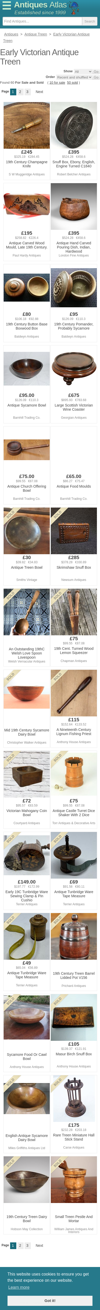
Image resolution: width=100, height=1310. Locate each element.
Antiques (40, 4)
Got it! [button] (50, 1301)
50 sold (72, 82)
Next (39, 92)
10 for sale (57, 82)
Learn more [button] (19, 1287)
